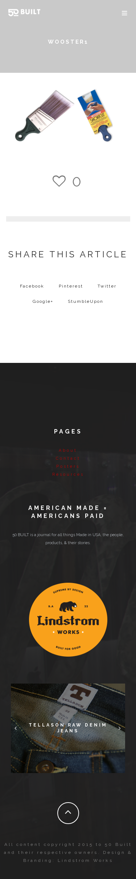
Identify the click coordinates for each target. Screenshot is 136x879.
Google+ (43, 301)
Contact (68, 458)
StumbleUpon (85, 301)
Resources (68, 474)
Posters (68, 466)
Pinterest (71, 286)
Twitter (107, 286)
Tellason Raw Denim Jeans (68, 727)
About (68, 450)
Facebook (32, 286)
